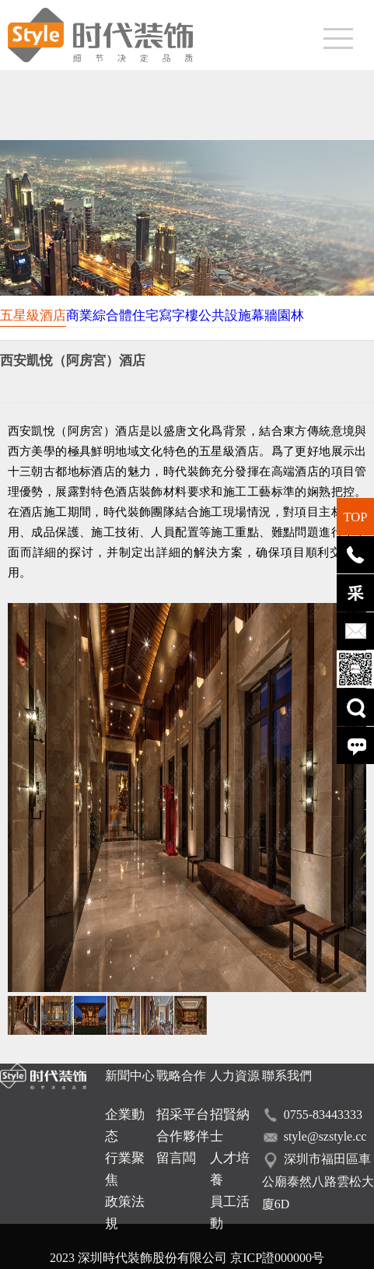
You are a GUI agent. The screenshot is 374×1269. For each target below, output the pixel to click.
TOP (355, 517)
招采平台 (182, 1114)
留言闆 (176, 1158)
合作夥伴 (182, 1136)
